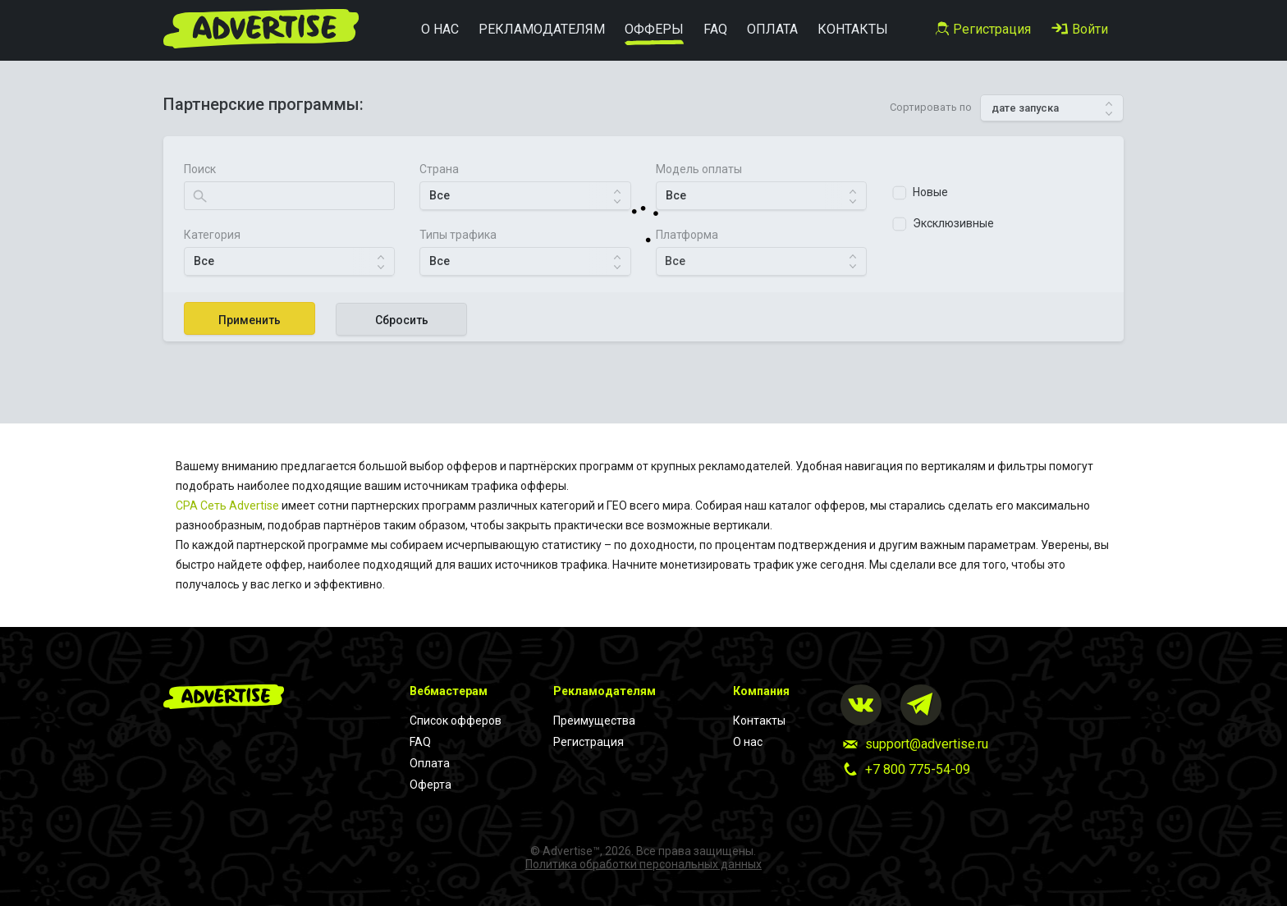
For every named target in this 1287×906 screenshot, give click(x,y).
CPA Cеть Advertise (227, 505)
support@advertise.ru (926, 744)
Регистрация (588, 741)
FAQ (420, 741)
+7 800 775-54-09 (917, 769)
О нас (748, 741)
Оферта (430, 784)
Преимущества (594, 720)
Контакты (759, 720)
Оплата (430, 763)
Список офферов (456, 720)
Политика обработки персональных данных (643, 864)
